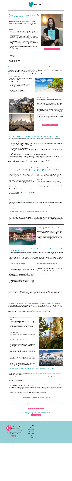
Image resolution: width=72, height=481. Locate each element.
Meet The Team (33, 9)
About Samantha (25, 9)
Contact (52, 9)
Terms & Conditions (11, 438)
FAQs (48, 9)
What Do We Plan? (41, 9)
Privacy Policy (17, 438)
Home (20, 9)
